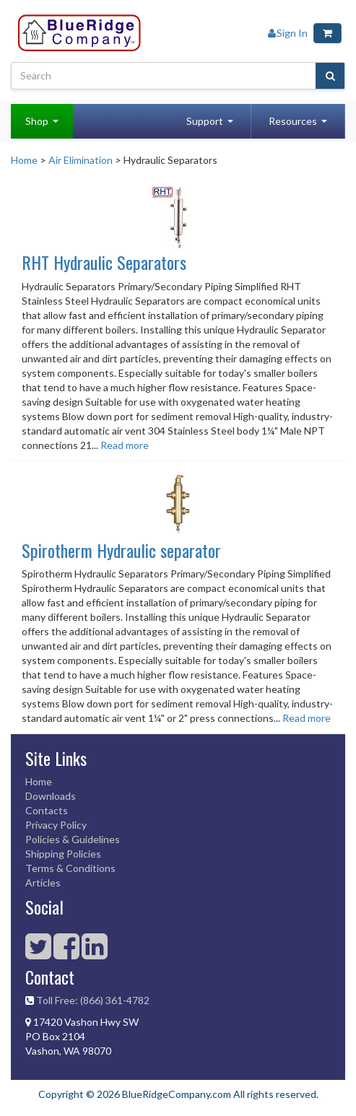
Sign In (288, 33)
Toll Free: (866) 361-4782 (92, 1000)
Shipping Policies (63, 853)
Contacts (46, 810)
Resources (293, 121)
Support (204, 121)
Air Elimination (80, 160)
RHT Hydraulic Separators (104, 262)
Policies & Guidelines (72, 839)
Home (24, 160)
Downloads (50, 796)
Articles (43, 882)
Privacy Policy (56, 825)
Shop (36, 121)
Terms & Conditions (70, 868)
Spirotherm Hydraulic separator (121, 550)
